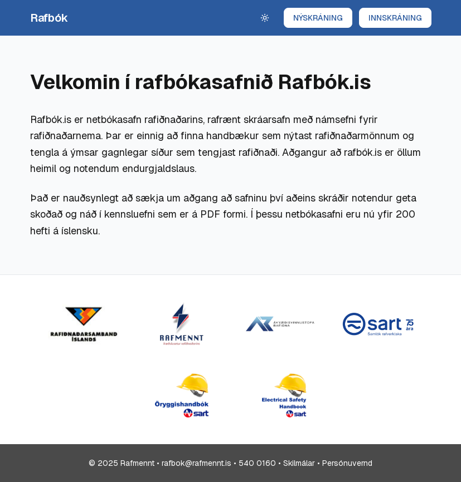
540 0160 (257, 463)
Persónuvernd (347, 463)
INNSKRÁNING (395, 18)
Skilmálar (299, 463)
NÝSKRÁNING (318, 18)
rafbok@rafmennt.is (196, 463)
